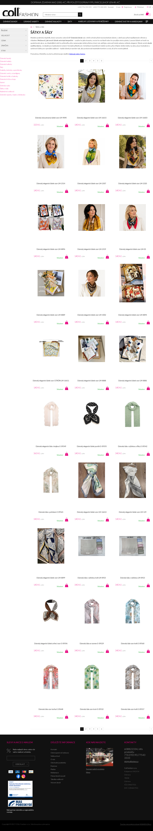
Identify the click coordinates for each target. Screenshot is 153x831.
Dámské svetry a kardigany (10, 73)
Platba (53, 769)
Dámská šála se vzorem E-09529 (92, 644)
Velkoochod (55, 756)
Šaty (1, 67)
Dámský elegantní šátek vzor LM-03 (132, 249)
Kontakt (111, 7)
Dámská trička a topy (8, 79)
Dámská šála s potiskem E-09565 (51, 512)
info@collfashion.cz (131, 761)
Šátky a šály (4, 88)
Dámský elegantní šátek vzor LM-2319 (91, 249)
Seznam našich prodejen (95, 769)
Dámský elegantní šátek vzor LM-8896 (51, 249)
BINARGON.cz (145, 824)
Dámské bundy (5, 58)
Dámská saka (5, 86)
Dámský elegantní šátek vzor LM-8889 (51, 315)
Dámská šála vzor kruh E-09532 (92, 709)
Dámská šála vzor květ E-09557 (132, 709)
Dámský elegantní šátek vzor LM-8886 (132, 381)
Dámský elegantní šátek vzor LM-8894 (132, 315)
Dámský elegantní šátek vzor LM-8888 (91, 381)
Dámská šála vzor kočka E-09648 (51, 709)
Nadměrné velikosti (7, 91)
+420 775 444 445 (100, 7)
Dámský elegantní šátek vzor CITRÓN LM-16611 (51, 381)
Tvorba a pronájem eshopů (130, 824)
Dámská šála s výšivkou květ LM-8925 (92, 578)
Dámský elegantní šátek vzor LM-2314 (51, 184)
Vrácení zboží (56, 782)
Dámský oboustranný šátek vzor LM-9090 (51, 118)
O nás (118, 7)
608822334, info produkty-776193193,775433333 (134, 753)
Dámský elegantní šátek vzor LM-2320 (132, 184)
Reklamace (55, 773)
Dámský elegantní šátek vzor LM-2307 (91, 184)
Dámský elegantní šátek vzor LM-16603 (132, 118)
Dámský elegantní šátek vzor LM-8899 (51, 578)
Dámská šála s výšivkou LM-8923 (132, 578)
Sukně (2, 82)
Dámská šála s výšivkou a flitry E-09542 (132, 446)
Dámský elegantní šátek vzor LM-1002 (91, 315)
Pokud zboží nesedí (58, 776)
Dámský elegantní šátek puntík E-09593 (92, 446)
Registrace (128, 7)
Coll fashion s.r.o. (20, 11)
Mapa (88, 772)
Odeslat (20, 764)
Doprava (54, 766)
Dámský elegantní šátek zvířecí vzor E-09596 (50, 644)
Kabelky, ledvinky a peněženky (11, 70)
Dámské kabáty (5, 61)
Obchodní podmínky (58, 763)
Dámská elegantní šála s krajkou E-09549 (51, 446)
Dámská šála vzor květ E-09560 (132, 644)
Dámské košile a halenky (9, 76)
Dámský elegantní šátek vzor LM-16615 (91, 118)
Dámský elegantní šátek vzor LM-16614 (91, 512)
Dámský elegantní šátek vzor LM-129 (132, 512)
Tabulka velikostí (57, 779)
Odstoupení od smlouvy (60, 753)
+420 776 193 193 (84, 7)
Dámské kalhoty (6, 64)
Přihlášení (140, 7)
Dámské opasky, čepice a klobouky (12, 95)
